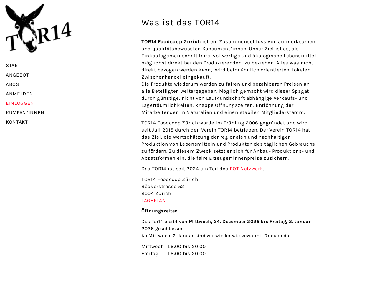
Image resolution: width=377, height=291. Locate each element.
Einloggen (20, 103)
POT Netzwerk (246, 169)
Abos (12, 84)
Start (13, 65)
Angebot (17, 75)
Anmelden (19, 94)
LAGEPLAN (153, 200)
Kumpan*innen (25, 112)
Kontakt (17, 122)
